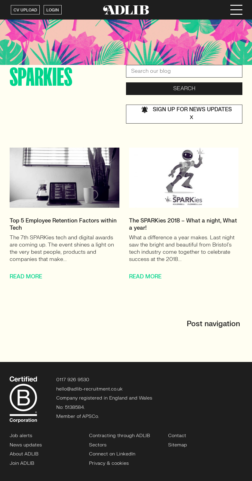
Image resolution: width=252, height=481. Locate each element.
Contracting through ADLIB (119, 436)
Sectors (97, 445)
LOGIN (52, 10)
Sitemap (177, 445)
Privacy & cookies (109, 463)
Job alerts (21, 436)
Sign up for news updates (186, 114)
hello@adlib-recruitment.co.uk (89, 389)
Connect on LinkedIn (112, 454)
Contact (177, 436)
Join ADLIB (22, 463)
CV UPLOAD (25, 10)
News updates (26, 445)
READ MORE (26, 276)
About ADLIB (24, 454)
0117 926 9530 (72, 380)
